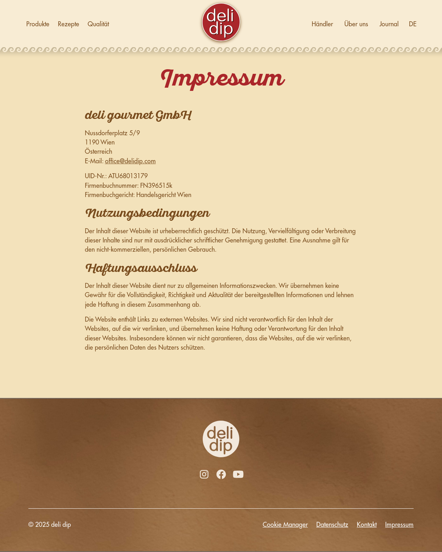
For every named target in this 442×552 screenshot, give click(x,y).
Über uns (356, 24)
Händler (322, 24)
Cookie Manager (285, 524)
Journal (389, 24)
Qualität (98, 24)
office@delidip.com (130, 161)
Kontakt (367, 524)
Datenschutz (332, 524)
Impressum (399, 524)
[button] (413, 24)
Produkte (37, 24)
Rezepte (68, 24)
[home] (221, 24)
